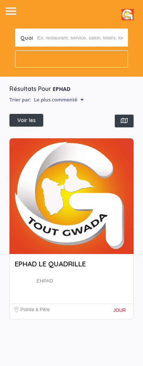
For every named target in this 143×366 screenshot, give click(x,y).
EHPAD (45, 281)
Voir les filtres (26, 122)
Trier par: (46, 99)
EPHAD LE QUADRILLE (50, 263)
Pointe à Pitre (35, 309)
